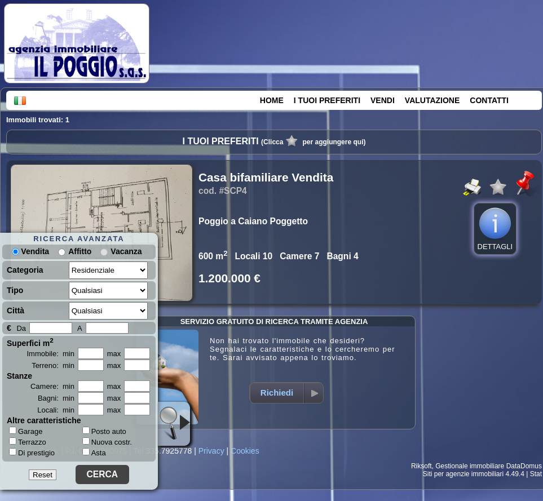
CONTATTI (489, 100)
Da (21, 328)
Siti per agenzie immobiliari (463, 474)
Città (15, 310)
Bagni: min (56, 398)
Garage (25, 431)
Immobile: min (50, 353)
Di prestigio (32, 452)
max (114, 353)
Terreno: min (53, 365)
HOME (272, 100)
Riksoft (421, 466)
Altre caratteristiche (44, 420)
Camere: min (52, 386)
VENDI (382, 100)
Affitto (79, 251)
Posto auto (104, 431)
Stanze (19, 375)
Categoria (25, 269)
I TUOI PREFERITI (327, 100)
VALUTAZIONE (432, 100)
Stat (536, 474)
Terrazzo (27, 441)
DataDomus (524, 466)
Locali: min (55, 410)
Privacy (211, 450)
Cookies (245, 450)
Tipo (15, 290)
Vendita (30, 251)
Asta (94, 453)
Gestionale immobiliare (469, 466)
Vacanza (126, 251)
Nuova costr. (107, 442)
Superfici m (30, 342)
